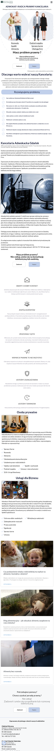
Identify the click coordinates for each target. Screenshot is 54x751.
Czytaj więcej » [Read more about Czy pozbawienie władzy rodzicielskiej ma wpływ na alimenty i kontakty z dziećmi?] (7, 584)
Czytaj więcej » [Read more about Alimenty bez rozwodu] (7, 681)
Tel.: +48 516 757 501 (9, 736)
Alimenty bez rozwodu (12, 671)
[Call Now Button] (4, 743)
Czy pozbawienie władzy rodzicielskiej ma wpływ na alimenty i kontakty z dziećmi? (24, 573)
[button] (51, 2)
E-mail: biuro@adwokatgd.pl (11, 734)
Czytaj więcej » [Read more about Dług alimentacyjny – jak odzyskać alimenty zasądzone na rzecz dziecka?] (7, 635)
